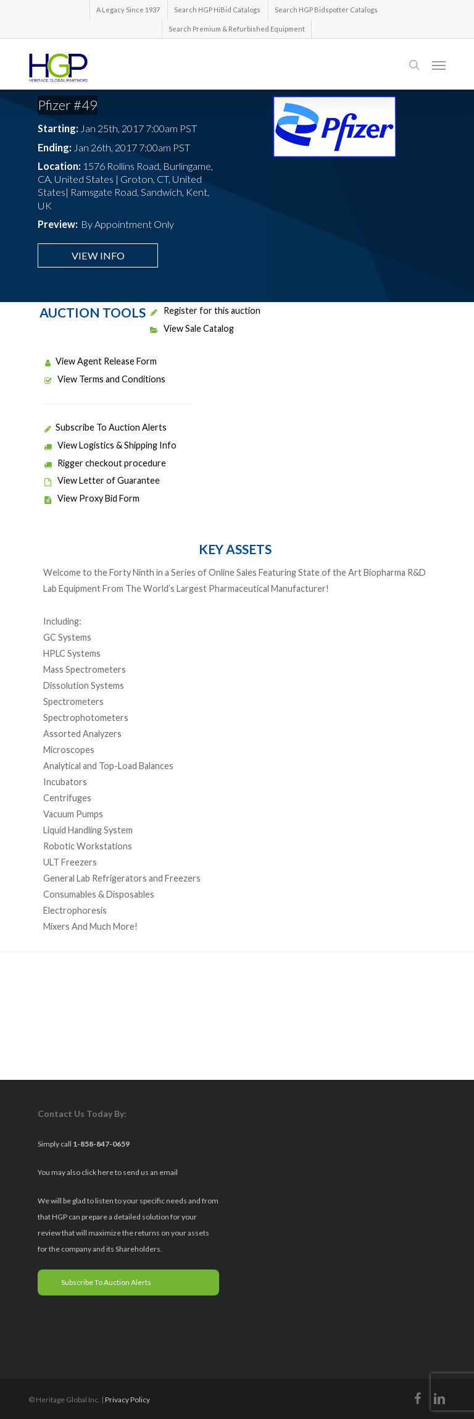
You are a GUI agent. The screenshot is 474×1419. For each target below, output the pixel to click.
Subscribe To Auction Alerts (105, 427)
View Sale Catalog (191, 328)
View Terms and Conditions (104, 379)
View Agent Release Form (100, 361)
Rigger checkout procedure (104, 463)
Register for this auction (204, 310)
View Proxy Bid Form (91, 498)
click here (98, 1172)
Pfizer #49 (68, 104)
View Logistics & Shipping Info (110, 445)
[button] (439, 65)
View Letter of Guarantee (101, 480)
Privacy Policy (127, 1399)
